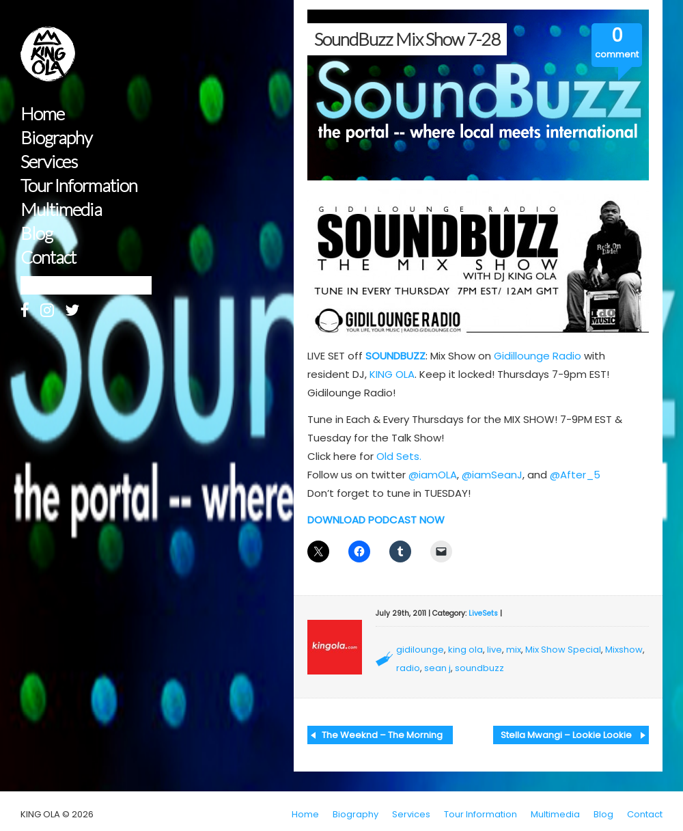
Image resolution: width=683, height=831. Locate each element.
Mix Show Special (563, 649)
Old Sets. (398, 456)
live (494, 649)
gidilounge (420, 649)
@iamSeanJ (492, 474)
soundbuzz (479, 668)
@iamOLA (432, 474)
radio (408, 668)
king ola (465, 649)
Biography (56, 137)
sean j (437, 668)
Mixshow (624, 649)
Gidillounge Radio (537, 356)
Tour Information (78, 185)
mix (513, 649)
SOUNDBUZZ (395, 356)
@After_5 (575, 474)
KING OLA (392, 374)
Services (48, 161)
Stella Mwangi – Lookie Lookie (566, 734)
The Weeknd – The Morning (382, 734)
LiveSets (483, 613)
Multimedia (61, 209)
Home (42, 114)
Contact (48, 257)
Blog (36, 233)
